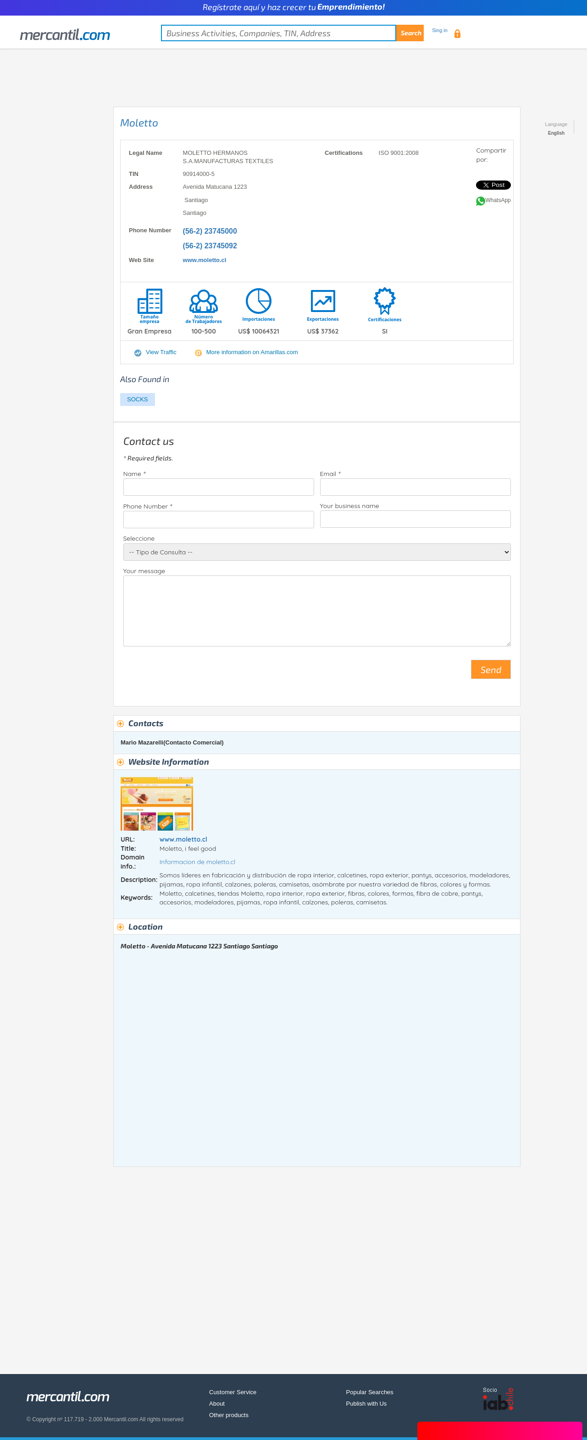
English (556, 133)
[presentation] (193, 673)
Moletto (139, 122)
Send (491, 669)
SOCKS (137, 399)
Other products (229, 1415)
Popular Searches (369, 1392)
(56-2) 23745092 (210, 246)
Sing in (440, 30)
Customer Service (232, 1392)
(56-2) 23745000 (210, 231)
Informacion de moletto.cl (197, 862)
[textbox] (292, 33)
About (217, 1403)
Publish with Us (366, 1403)
